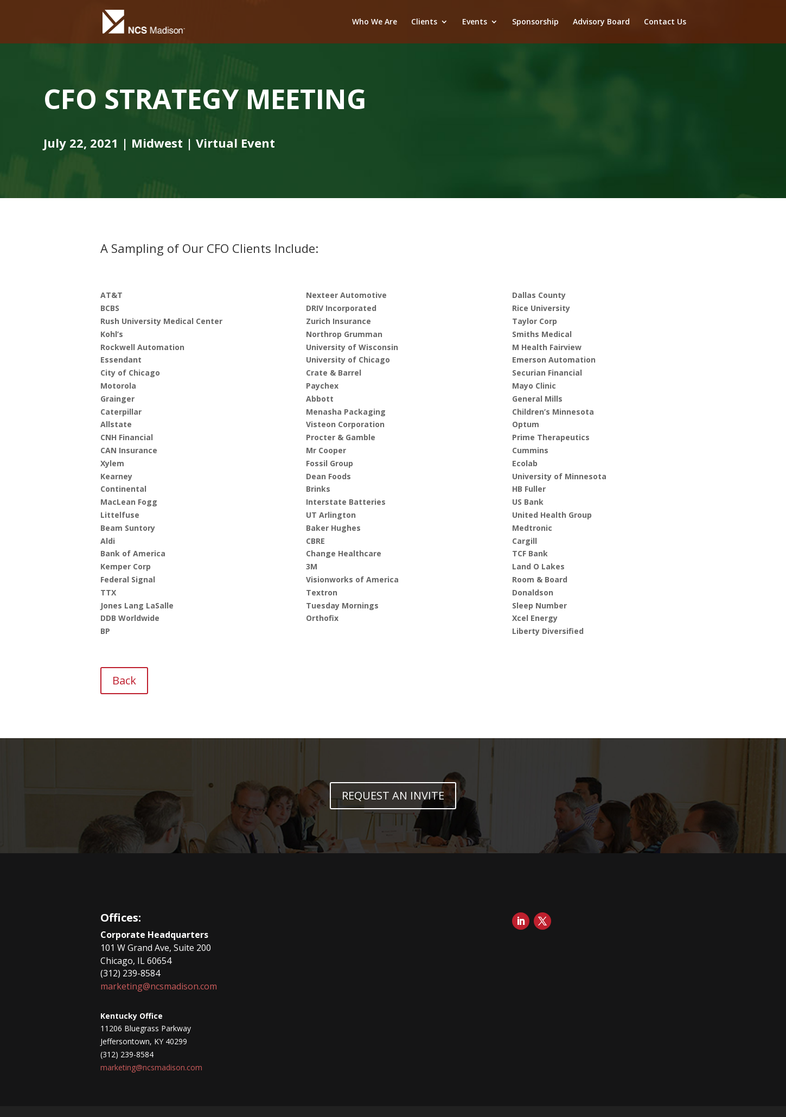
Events (474, 22)
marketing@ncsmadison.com (158, 986)
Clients (424, 22)
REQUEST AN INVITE (393, 795)
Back (124, 680)
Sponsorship (535, 22)
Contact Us (665, 22)
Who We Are (374, 22)
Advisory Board (601, 22)
